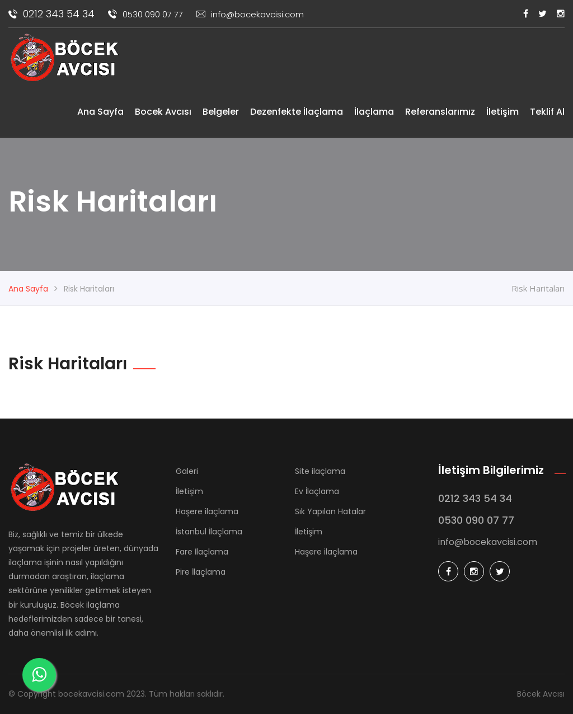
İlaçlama (374, 111)
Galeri (187, 471)
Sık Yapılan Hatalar (330, 511)
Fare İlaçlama (202, 551)
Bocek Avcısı (163, 111)
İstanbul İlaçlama (209, 531)
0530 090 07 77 (145, 14)
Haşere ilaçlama (207, 511)
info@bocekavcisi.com (250, 14)
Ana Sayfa (100, 111)
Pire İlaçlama (201, 571)
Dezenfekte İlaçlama (296, 111)
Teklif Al (547, 111)
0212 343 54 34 (51, 14)
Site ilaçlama (320, 471)
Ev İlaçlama (317, 491)
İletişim (502, 111)
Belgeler (221, 111)
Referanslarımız (440, 111)
